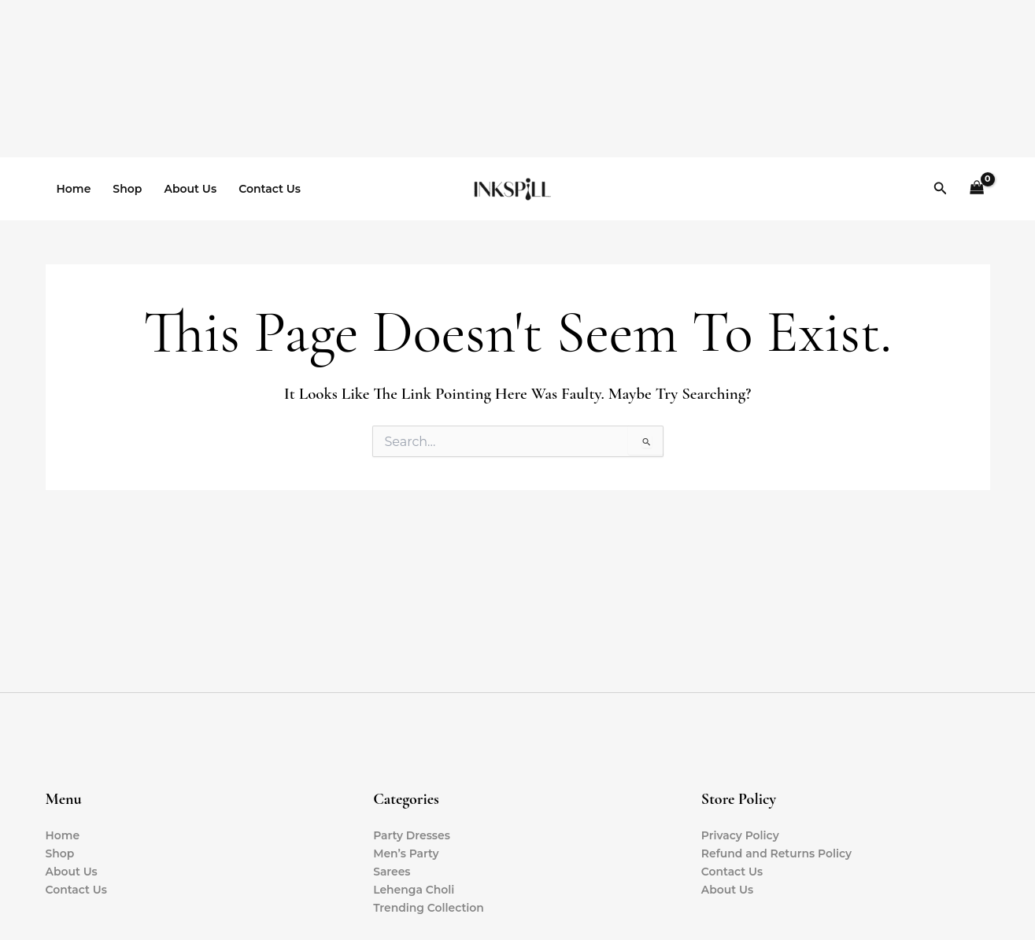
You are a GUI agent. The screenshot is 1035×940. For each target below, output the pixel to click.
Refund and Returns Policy (777, 853)
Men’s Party (406, 853)
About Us (190, 189)
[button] (940, 189)
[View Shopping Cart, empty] (976, 189)
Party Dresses (411, 835)
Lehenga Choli (414, 890)
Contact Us (269, 189)
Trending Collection (429, 908)
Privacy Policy (740, 835)
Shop (127, 189)
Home (74, 189)
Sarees (392, 871)
